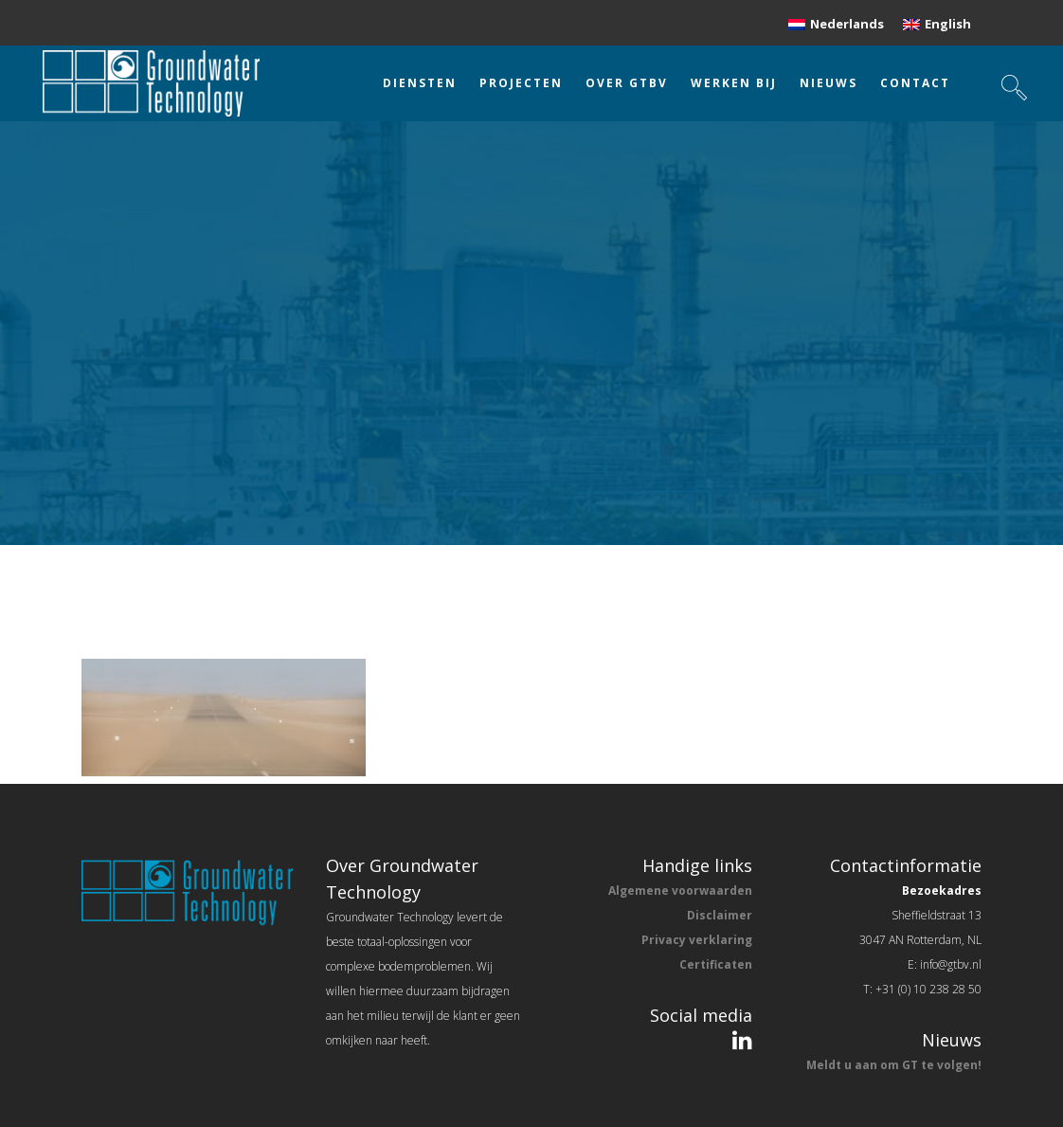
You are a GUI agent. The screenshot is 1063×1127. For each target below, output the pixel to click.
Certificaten (715, 964)
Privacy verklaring (696, 940)
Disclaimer (719, 915)
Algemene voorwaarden (680, 890)
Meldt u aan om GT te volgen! (894, 1065)
